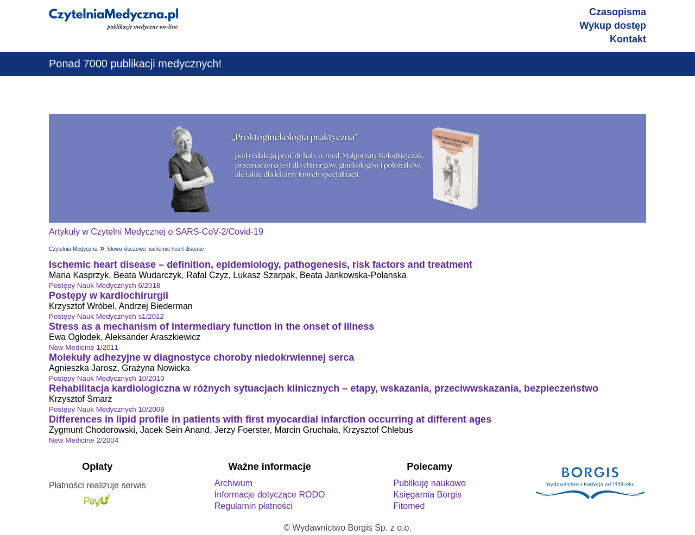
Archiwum (233, 483)
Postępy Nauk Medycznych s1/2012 (106, 316)
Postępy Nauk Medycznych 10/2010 (107, 378)
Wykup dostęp (612, 25)
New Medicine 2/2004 (83, 440)
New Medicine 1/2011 (83, 347)
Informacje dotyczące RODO (269, 494)
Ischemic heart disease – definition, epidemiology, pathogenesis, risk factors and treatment (260, 264)
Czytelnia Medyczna (73, 249)
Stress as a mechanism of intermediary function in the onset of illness (211, 326)
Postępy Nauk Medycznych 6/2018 (104, 285)
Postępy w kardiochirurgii (108, 295)
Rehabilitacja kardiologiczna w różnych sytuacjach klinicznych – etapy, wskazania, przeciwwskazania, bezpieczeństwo (323, 388)
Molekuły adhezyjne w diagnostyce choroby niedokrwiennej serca (201, 357)
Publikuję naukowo (429, 483)
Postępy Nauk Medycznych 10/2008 (107, 409)
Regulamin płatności (253, 506)
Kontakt (628, 39)
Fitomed (409, 506)
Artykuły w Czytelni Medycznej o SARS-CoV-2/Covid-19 (156, 231)
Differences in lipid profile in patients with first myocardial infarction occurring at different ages (270, 419)
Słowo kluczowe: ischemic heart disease (155, 249)
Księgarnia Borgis (427, 494)
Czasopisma (617, 12)
